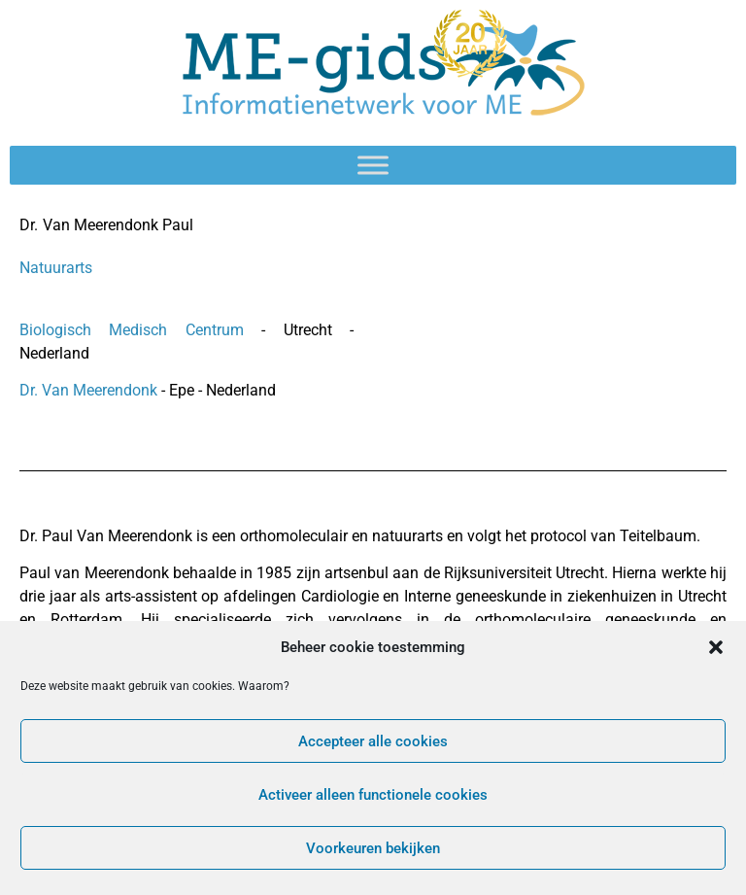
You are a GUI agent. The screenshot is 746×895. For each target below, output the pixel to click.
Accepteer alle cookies (373, 741)
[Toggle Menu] (373, 164)
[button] (716, 647)
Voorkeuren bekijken (373, 848)
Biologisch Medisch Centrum (140, 330)
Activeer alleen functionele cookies (373, 795)
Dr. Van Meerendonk (90, 390)
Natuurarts (55, 267)
